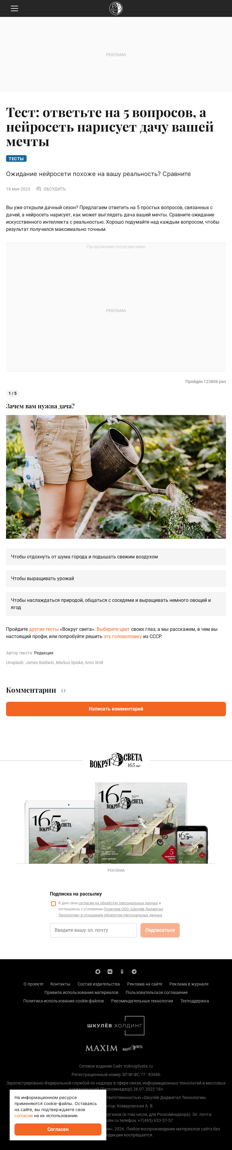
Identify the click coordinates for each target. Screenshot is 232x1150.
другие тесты (44, 629)
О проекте (33, 984)
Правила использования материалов (81, 992)
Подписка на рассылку (76, 894)
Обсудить (51, 189)
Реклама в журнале (188, 984)
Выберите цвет (113, 629)
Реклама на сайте (144, 984)
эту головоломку (123, 636)
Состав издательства (99, 984)
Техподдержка (194, 1000)
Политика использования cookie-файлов (63, 1000)
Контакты (60, 984)
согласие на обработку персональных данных (118, 903)
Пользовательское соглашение (157, 992)
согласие (23, 1115)
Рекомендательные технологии (142, 1000)
